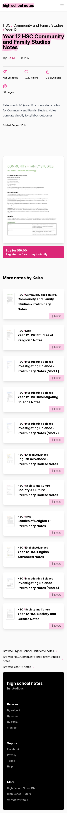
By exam (12, 721)
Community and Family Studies (38, 25)
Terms (11, 760)
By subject (13, 710)
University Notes (17, 799)
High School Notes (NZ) (21, 788)
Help (10, 766)
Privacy (11, 754)
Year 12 (11, 30)
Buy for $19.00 (33, 252)
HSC (6, 25)
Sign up (12, 727)
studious (17, 688)
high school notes (25, 683)
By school (13, 716)
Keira (11, 58)
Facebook (13, 749)
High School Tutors (19, 793)
